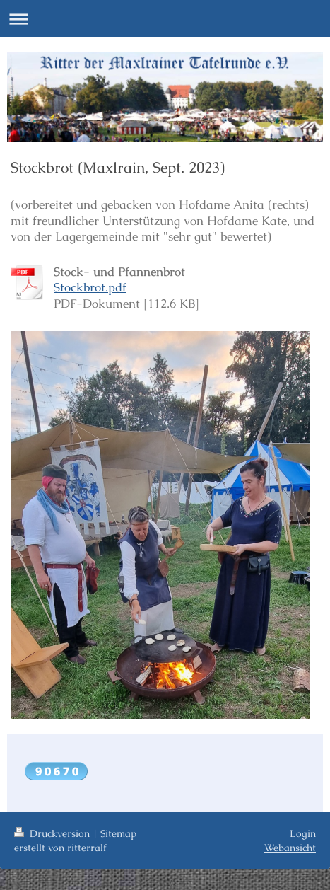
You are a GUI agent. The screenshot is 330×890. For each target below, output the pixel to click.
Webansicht (290, 847)
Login (303, 833)
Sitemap (118, 833)
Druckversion (53, 833)
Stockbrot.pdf (90, 287)
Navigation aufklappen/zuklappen (165, 19)
